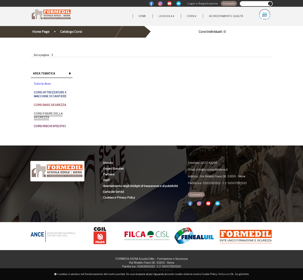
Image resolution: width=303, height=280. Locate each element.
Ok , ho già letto (239, 274)
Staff (106, 180)
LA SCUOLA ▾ (166, 16)
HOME (142, 16)
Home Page (40, 32)
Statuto (108, 163)
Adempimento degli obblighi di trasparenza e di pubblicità (140, 186)
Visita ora (224, 274)
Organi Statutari (113, 168)
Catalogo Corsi (71, 32)
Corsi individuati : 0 (212, 32)
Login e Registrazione (203, 3)
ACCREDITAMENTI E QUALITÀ (226, 16)
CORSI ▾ (191, 16)
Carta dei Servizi (113, 192)
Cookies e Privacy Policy (119, 197)
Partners (109, 174)
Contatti (229, 3)
